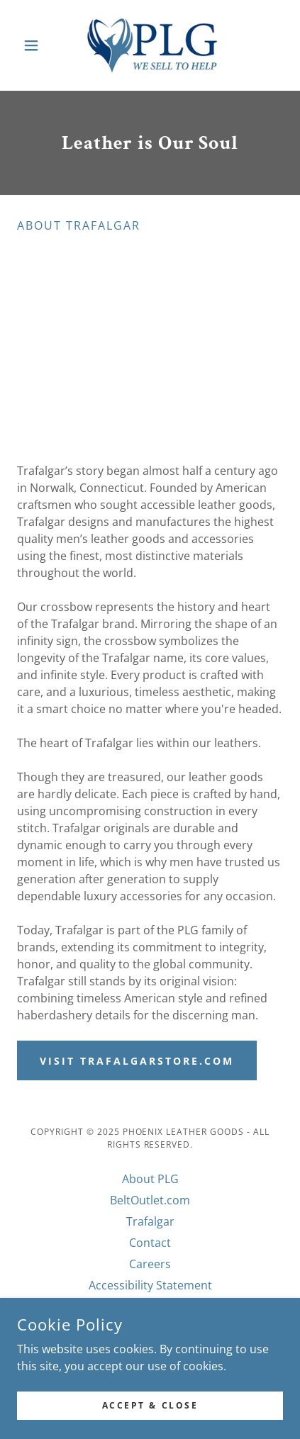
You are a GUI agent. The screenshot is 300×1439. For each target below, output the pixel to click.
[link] (150, 45)
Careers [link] (150, 1264)
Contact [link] (150, 1242)
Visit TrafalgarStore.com (137, 1061)
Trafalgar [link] (150, 1221)
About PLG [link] (150, 1179)
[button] (37, 45)
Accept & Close (150, 1405)
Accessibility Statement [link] (150, 1285)
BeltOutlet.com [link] (150, 1200)
